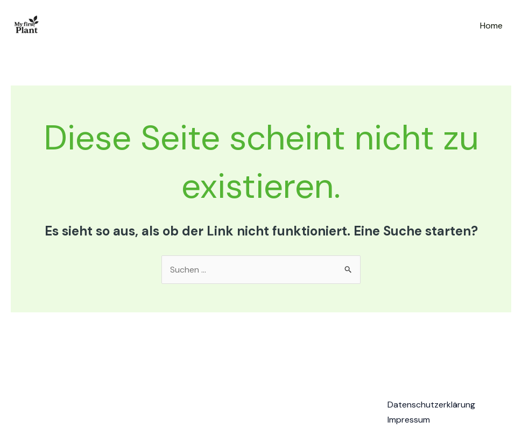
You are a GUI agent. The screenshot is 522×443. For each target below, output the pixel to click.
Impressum (408, 419)
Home (491, 25)
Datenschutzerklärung (431, 404)
